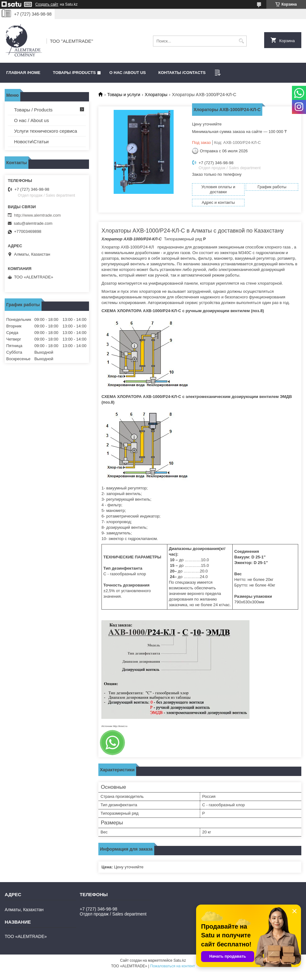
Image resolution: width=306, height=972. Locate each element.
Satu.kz (179, 960)
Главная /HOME (23, 72)
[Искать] (241, 41)
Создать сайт (46, 4)
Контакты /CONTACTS (181, 72)
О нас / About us (31, 120)
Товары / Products (33, 109)
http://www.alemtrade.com (37, 215)
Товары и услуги (123, 94)
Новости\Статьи (31, 141)
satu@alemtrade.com (33, 223)
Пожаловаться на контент (172, 966)
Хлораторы (156, 94)
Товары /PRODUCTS (74, 72)
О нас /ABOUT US (127, 72)
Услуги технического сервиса (45, 131)
